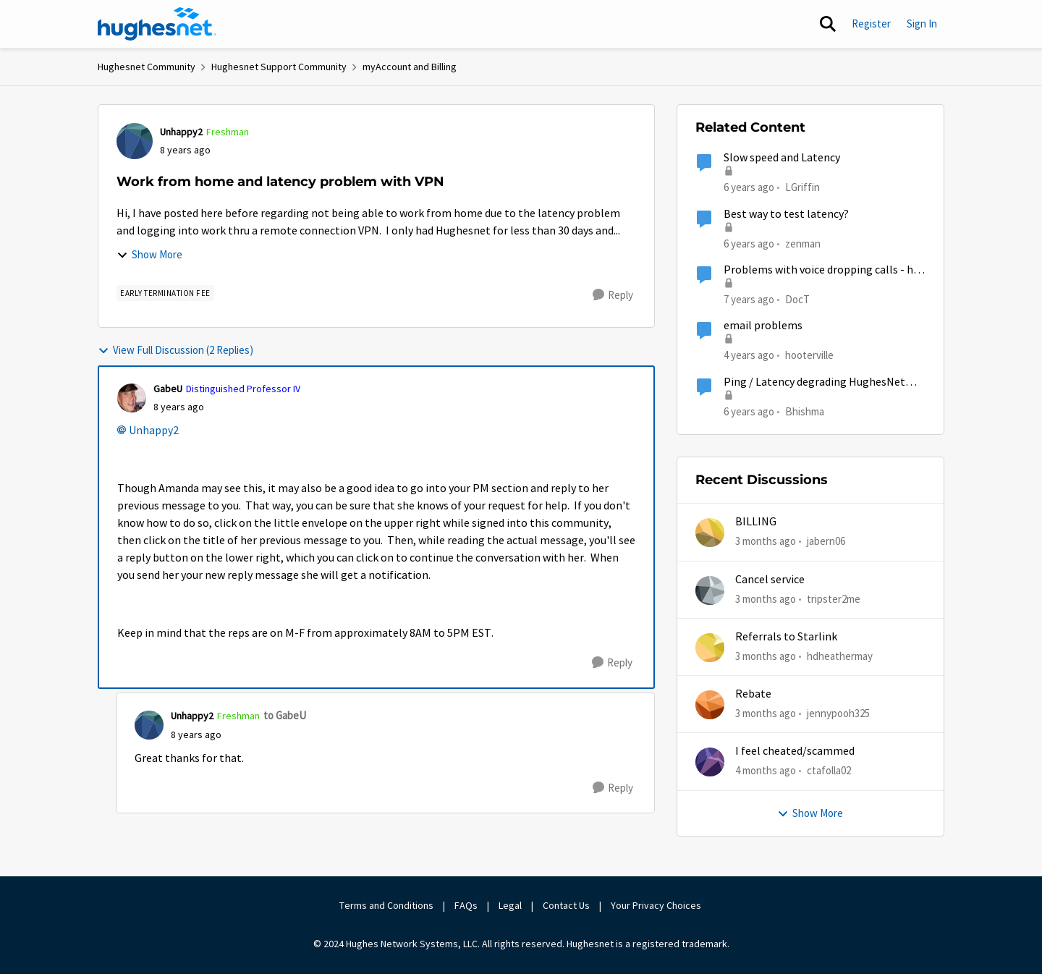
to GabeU (284, 715)
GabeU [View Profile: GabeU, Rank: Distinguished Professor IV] (167, 388)
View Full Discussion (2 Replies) (175, 350)
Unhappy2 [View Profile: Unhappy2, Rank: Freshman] (181, 131)
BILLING (755, 521)
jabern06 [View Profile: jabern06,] (826, 541)
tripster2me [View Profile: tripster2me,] (833, 598)
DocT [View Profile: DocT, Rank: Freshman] (797, 299)
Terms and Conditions (386, 905)
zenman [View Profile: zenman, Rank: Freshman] (803, 243)
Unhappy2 (154, 430)
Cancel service (770, 579)
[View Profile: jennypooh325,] (709, 704)
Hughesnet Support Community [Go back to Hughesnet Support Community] (279, 66)
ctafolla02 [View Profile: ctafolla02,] (829, 770)
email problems (763, 325)
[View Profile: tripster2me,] (709, 590)
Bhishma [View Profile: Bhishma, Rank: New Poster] (804, 411)
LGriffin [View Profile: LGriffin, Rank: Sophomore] (802, 187)
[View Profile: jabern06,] (709, 532)
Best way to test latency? (786, 214)
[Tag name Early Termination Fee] (165, 293)
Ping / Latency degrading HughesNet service (814, 382)
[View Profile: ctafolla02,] (709, 762)
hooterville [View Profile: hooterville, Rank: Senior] (809, 355)
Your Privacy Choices (657, 905)
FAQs (466, 905)
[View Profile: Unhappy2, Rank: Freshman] (135, 141)
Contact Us (566, 905)
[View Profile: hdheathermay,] (709, 647)
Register (871, 23)
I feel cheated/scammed (795, 751)
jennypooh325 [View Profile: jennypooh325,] (838, 713)
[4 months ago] (765, 771)
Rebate (753, 694)
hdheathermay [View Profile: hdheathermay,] (840, 656)
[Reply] (613, 295)
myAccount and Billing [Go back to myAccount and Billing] (410, 66)
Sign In (922, 23)
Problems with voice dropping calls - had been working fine (824, 270)
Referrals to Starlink (786, 637)
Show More (149, 254)
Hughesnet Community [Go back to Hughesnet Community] (146, 66)
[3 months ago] (765, 541)
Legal (510, 905)
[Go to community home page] (157, 24)
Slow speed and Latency (782, 158)
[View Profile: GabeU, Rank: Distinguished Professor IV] (131, 398)
